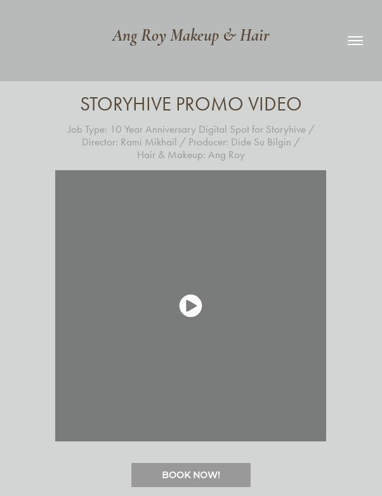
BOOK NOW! (191, 475)
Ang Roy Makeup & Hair (191, 35)
